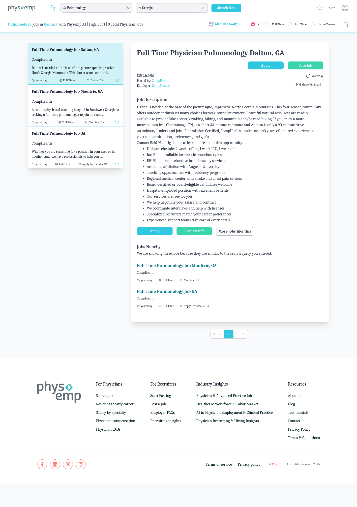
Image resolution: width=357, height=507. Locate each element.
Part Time (301, 24)
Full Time (278, 24)
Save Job (305, 65)
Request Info (194, 231)
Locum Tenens (326, 24)
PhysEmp (278, 464)
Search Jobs (226, 8)
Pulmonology (19, 24)
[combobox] (95, 7)
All (259, 24)
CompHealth (161, 81)
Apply (265, 65)
